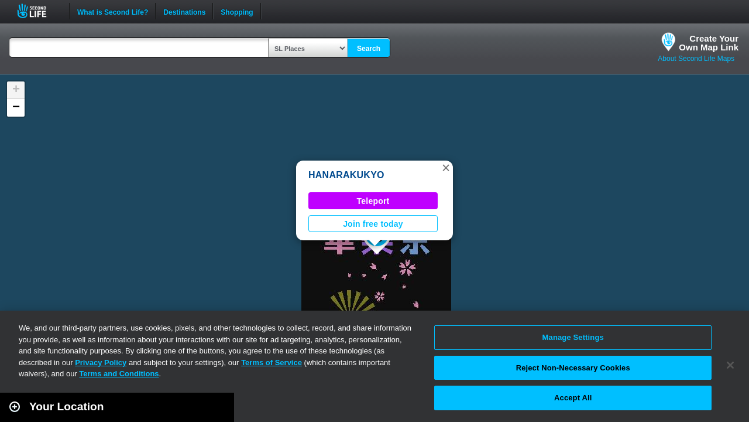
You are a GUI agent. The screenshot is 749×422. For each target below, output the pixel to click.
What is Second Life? (112, 11)
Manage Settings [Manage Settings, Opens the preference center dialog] (573, 337)
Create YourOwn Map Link (708, 42)
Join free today (373, 224)
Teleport (373, 201)
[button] (446, 168)
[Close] (730, 365)
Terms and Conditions (119, 373)
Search (368, 49)
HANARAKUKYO (346, 175)
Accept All (573, 397)
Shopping (237, 11)
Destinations (184, 11)
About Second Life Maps (696, 59)
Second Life (38, 11)
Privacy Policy (100, 362)
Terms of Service (271, 362)
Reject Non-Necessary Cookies (573, 367)
